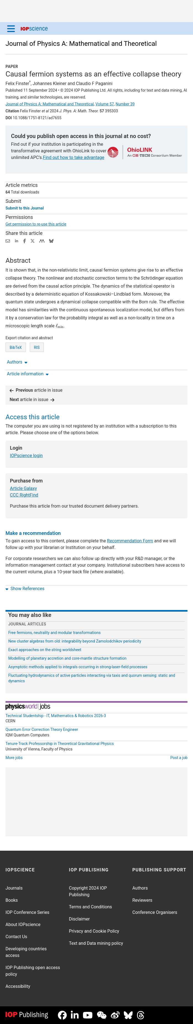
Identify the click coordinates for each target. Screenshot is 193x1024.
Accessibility (18, 986)
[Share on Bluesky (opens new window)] (51, 240)
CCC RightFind (24, 495)
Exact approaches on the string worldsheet (44, 650)
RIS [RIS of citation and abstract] (37, 347)
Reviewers (142, 900)
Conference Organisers (154, 912)
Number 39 (125, 104)
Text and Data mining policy (96, 943)
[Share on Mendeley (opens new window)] (42, 240)
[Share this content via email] (8, 240)
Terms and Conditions (90, 906)
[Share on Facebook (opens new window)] (24, 240)
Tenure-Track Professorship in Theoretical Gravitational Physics (60, 743)
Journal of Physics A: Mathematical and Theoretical (81, 43)
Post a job (178, 757)
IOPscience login (26, 455)
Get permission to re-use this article (36, 224)
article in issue (36, 390)
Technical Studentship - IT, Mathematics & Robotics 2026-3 (56, 715)
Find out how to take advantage (73, 157)
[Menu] (11, 28)
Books (12, 900)
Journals (14, 888)
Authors (140, 888)
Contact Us (16, 936)
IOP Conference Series (27, 912)
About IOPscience (23, 924)
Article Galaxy (23, 488)
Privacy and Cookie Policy (94, 931)
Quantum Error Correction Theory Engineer (42, 729)
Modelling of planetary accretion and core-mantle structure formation (67, 658)
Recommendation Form (130, 540)
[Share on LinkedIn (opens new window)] (16, 240)
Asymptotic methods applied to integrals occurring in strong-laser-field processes (77, 667)
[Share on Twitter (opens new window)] (32, 240)
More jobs (14, 757)
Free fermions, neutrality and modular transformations (54, 632)
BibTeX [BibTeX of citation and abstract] (16, 347)
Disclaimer (79, 919)
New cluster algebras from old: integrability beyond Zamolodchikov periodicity (74, 641)
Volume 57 (104, 104)
